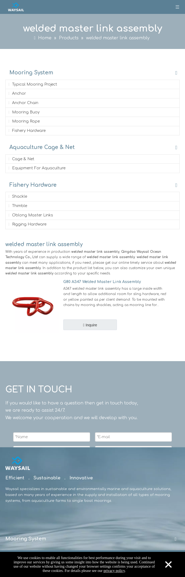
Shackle (17, 196)
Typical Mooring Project (32, 84)
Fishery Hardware (26, 131)
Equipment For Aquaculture (36, 168)
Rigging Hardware (27, 224)
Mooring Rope (23, 121)
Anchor (17, 93)
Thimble (17, 206)
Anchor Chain (23, 103)
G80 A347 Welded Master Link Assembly (102, 282)
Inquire (91, 325)
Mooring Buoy (23, 112)
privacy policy (114, 571)
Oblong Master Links (30, 215)
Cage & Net (21, 159)
